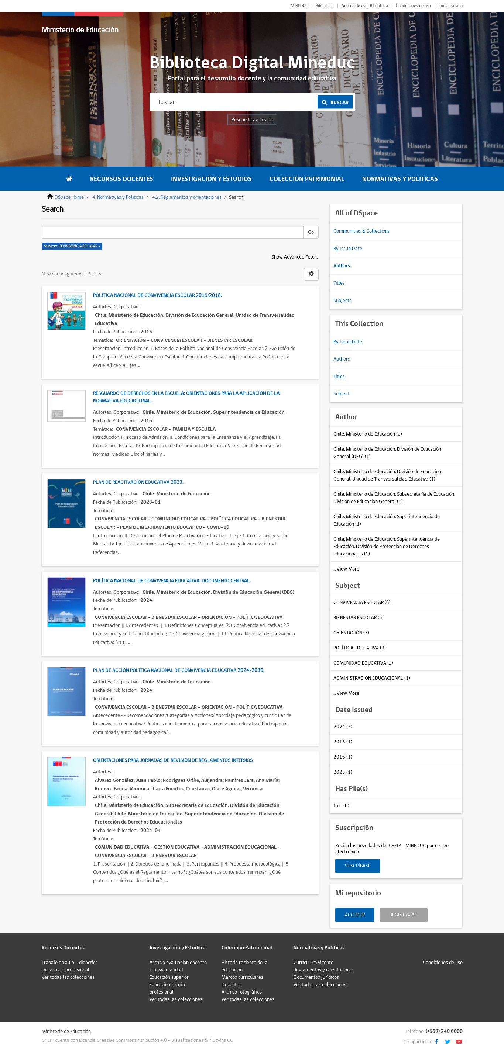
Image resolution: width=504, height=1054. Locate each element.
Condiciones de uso (413, 6)
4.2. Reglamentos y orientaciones (187, 197)
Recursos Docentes (121, 179)
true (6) (341, 805)
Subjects (342, 300)
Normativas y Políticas (400, 179)
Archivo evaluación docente (178, 962)
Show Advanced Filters (295, 257)
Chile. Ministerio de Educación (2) (367, 434)
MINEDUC (299, 6)
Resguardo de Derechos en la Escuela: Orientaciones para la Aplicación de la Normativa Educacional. (186, 397)
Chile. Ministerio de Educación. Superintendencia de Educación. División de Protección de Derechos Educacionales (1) (386, 546)
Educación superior (169, 977)
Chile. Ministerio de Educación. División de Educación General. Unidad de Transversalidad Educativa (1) (387, 475)
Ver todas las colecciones (68, 977)
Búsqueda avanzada (252, 120)
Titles (339, 283)
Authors (341, 266)
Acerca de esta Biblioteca (365, 6)
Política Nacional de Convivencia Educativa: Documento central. (171, 581)
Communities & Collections (361, 231)
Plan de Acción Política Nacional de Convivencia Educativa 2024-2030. (178, 670)
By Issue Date (347, 248)
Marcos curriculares (242, 977)
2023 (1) (342, 772)
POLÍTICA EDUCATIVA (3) (359, 648)
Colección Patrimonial (307, 179)
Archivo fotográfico (242, 992)
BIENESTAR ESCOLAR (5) (358, 617)
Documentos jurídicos (316, 977)
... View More (346, 569)
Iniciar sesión (451, 6)
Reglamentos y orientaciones (324, 970)
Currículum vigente (313, 962)
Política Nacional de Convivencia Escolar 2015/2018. (157, 295)
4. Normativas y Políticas (118, 197)
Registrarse (404, 915)
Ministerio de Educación (80, 30)
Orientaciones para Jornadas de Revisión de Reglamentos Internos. (173, 760)
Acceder (355, 915)
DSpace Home (69, 197)
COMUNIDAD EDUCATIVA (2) (363, 663)
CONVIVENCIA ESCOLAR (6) (362, 602)
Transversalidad (166, 970)
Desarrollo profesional (65, 970)
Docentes (231, 984)
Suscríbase (358, 866)
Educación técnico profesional (168, 988)
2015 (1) (342, 742)
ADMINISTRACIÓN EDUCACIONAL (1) (371, 678)
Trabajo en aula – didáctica (70, 962)
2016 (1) (342, 757)
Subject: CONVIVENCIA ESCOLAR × (72, 246)
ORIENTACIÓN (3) (351, 633)
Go (311, 232)
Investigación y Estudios (211, 179)
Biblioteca (325, 6)
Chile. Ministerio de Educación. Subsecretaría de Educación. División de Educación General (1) (394, 497)
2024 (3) (342, 727)
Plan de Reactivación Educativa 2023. (138, 482)
